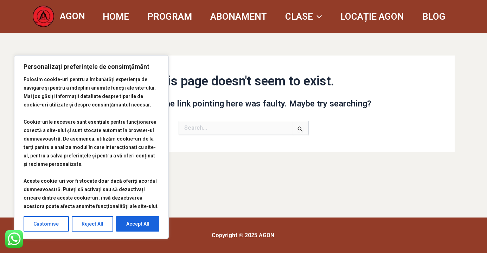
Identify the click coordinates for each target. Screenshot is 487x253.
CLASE (303, 16)
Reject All (92, 224)
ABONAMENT (238, 16)
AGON (72, 16)
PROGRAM (169, 16)
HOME (116, 16)
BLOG (434, 16)
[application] (317, 16)
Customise (46, 224)
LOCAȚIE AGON (372, 16)
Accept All (137, 224)
